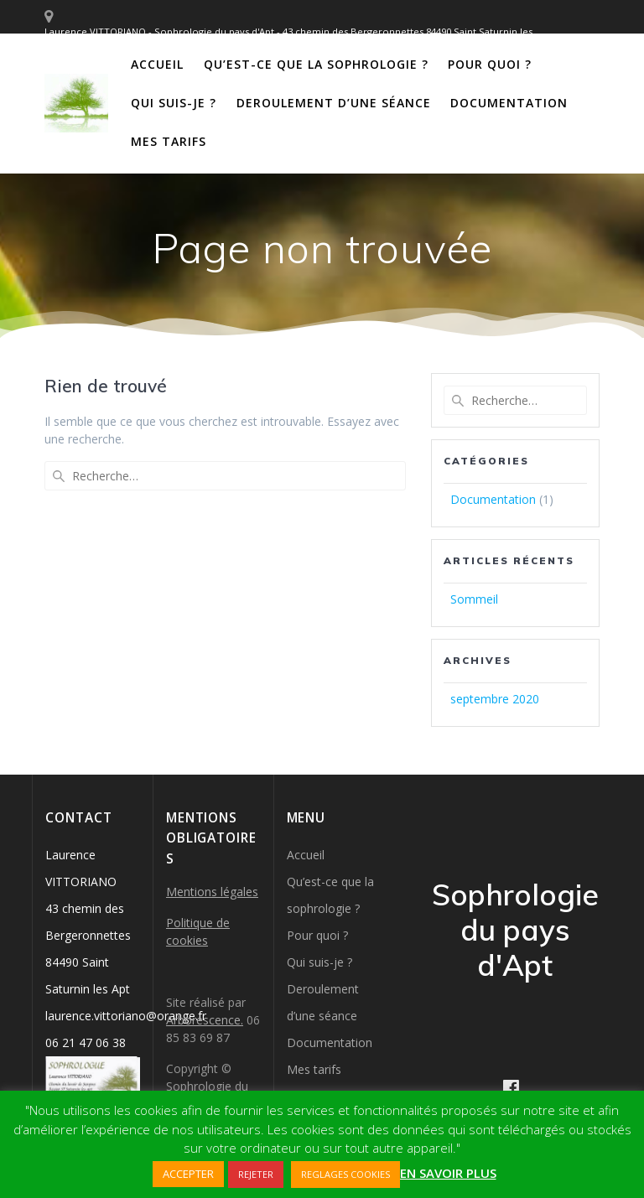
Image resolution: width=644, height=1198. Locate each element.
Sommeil (474, 599)
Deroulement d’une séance (333, 103)
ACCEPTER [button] (188, 1173)
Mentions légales (212, 892)
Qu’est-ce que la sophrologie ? (316, 64)
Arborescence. (204, 1020)
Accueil (157, 64)
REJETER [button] (255, 1174)
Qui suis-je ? (173, 103)
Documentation (509, 103)
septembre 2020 (494, 699)
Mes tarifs (168, 141)
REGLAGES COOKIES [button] (345, 1174)
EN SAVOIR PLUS (448, 1172)
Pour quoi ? (490, 64)
